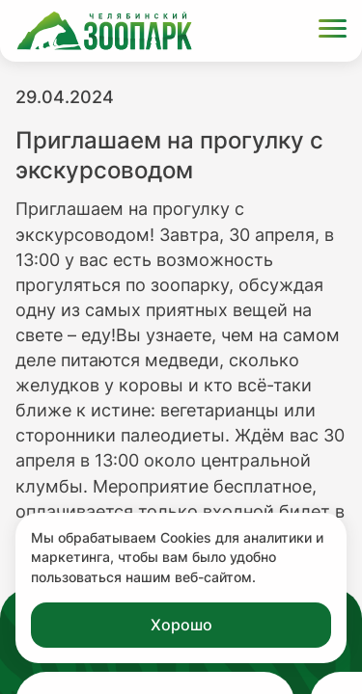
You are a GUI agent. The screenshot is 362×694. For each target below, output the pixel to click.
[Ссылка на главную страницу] (104, 31)
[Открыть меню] (333, 31)
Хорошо (181, 624)
